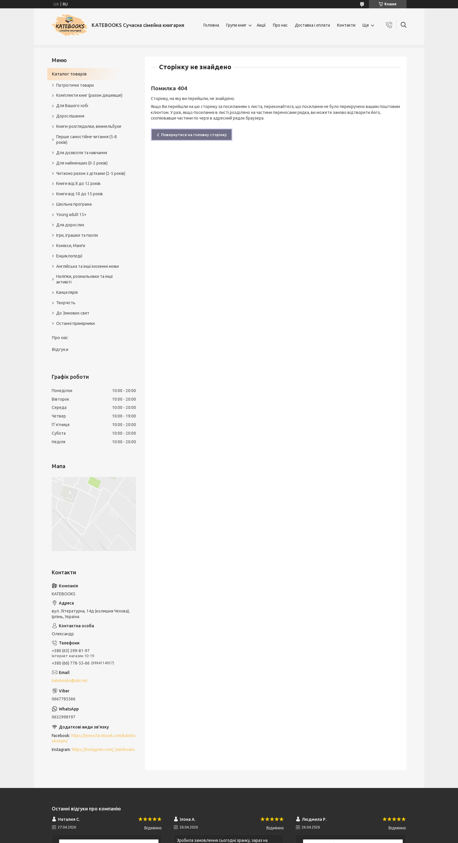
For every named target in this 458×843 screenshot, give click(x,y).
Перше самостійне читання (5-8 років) (86, 139)
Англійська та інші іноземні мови (87, 266)
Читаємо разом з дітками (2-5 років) (90, 173)
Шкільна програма (74, 204)
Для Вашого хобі (72, 105)
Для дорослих (70, 225)
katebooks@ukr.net (70, 680)
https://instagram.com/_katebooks (103, 749)
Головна (211, 25)
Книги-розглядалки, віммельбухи (88, 126)
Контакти (346, 25)
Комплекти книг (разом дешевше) (89, 95)
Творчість (65, 302)
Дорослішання (70, 116)
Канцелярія (67, 292)
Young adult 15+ (71, 214)
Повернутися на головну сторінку (194, 135)
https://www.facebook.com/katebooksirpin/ (93, 738)
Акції (261, 25)
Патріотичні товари (75, 85)
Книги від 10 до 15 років (79, 193)
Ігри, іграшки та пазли (77, 235)
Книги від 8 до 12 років (78, 183)
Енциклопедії (69, 256)
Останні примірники (75, 323)
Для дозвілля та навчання (81, 152)
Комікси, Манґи (70, 245)
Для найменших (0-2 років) (82, 163)
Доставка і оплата (312, 25)
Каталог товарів (69, 73)
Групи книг (236, 25)
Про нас (280, 25)
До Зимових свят (72, 313)
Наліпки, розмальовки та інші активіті (84, 279)
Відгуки (60, 349)
